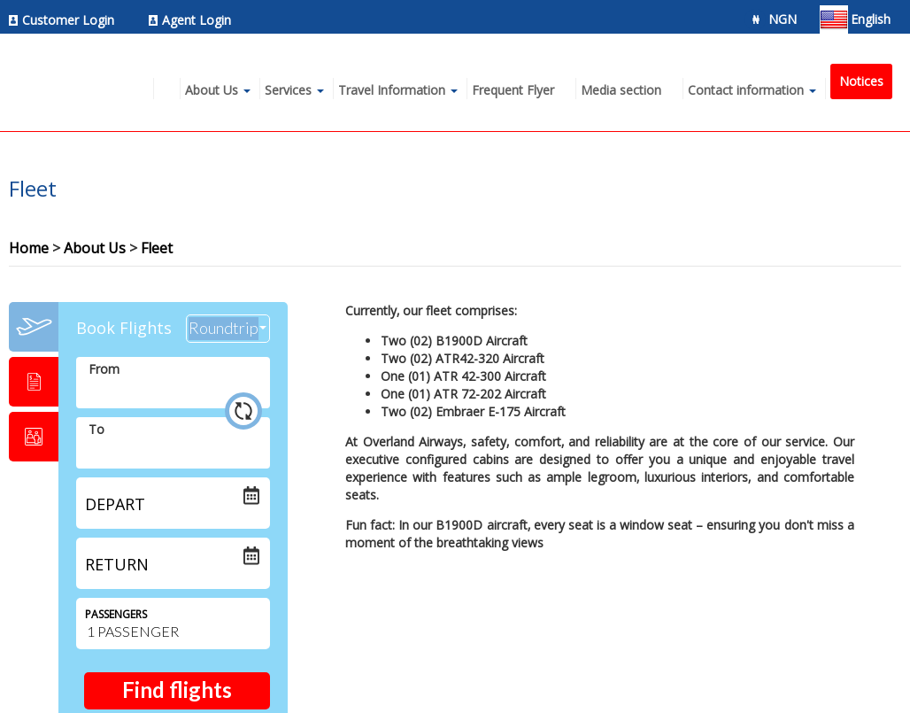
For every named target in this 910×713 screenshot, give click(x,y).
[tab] (33, 327)
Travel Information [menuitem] (391, 89)
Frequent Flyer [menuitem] (513, 89)
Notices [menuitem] (861, 81)
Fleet (157, 248)
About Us (95, 248)
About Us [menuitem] (211, 89)
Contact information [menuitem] (746, 89)
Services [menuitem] (288, 89)
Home (29, 248)
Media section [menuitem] (621, 89)
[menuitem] (66, 20)
